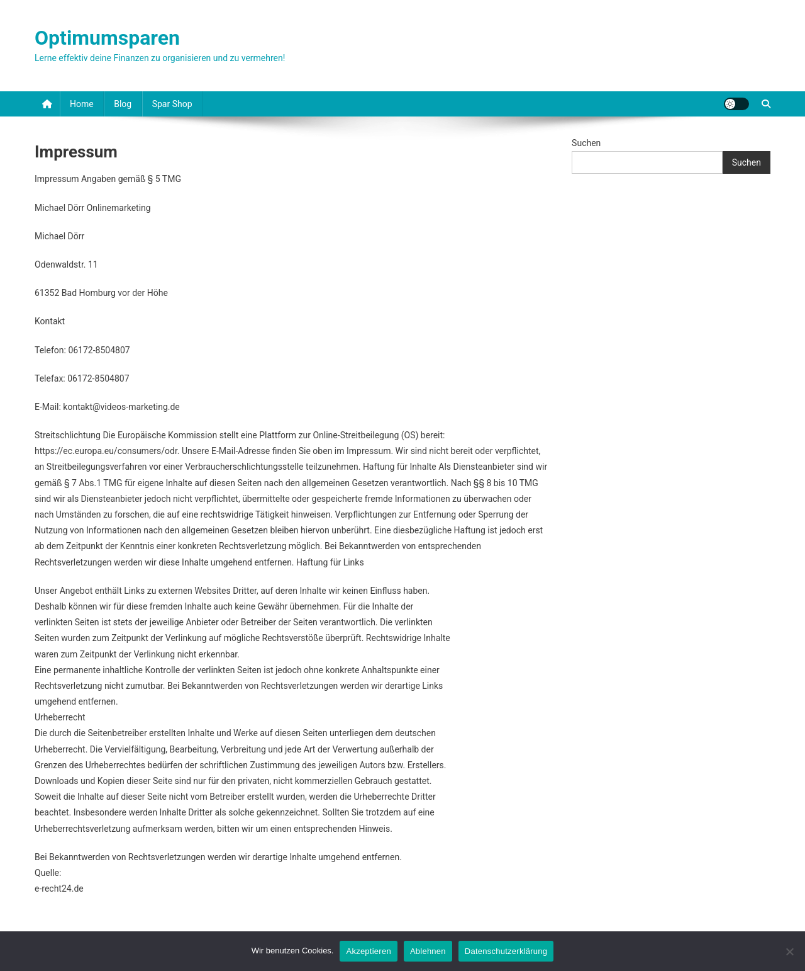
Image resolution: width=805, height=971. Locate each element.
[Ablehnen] (789, 951)
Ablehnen (428, 951)
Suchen (586, 143)
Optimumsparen (107, 38)
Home (82, 104)
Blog (122, 104)
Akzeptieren (368, 951)
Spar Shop (172, 104)
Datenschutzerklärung (506, 951)
